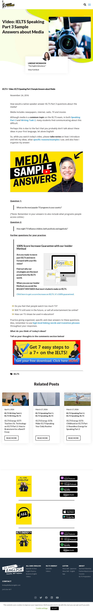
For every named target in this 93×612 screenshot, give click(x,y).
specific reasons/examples (46, 139)
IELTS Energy (51, 566)
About (82, 566)
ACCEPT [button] (54, 608)
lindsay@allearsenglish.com (11, 585)
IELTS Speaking (41, 416)
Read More (11, 438)
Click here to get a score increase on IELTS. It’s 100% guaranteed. (46, 294)
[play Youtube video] (46, 172)
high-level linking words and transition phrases (56, 322)
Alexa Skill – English (68, 571)
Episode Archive (31, 568)
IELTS (4, 89)
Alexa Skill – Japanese (69, 568)
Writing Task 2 (28, 120)
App (63, 574)
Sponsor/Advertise (85, 568)
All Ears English (33, 566)
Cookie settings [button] (42, 608)
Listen (65, 566)
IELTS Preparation (85, 576)
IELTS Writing (10, 416)
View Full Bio (33, 70)
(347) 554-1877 (6, 589)
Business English (31, 574)
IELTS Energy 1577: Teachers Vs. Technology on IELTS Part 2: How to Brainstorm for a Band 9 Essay (15, 426)
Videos (28, 576)
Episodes (49, 568)
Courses (81, 574)
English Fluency (31, 571)
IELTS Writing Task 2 (12, 413)
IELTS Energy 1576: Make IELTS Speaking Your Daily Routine (44, 423)
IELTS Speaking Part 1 (44, 413)
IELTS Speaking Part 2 (75, 413)
